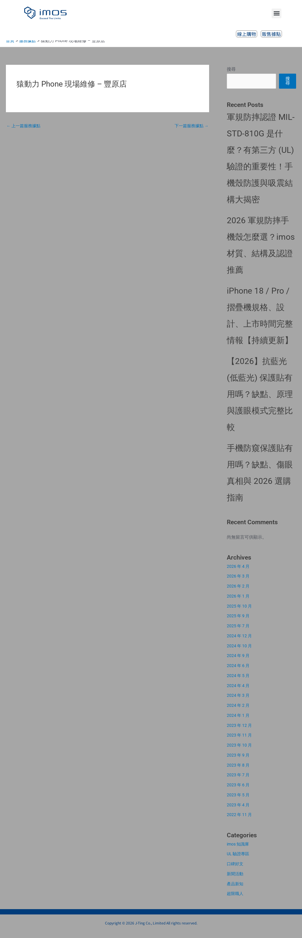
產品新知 (235, 890)
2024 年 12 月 (240, 642)
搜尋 (231, 75)
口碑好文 (235, 870)
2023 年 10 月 (240, 751)
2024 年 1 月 (239, 721)
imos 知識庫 (239, 850)
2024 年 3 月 (239, 701)
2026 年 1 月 (239, 602)
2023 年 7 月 (239, 781)
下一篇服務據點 (190, 132)
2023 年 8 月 (239, 771)
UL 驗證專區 (239, 860)
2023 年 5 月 (239, 801)
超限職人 (235, 900)
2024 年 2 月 (239, 711)
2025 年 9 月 (239, 622)
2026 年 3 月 (239, 582)
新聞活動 (235, 880)
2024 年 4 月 (239, 692)
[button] (276, 13)
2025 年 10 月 (240, 612)
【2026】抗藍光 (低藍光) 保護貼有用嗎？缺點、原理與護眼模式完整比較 (260, 401)
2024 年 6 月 (239, 672)
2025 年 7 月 (239, 632)
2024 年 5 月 (239, 682)
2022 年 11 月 (240, 821)
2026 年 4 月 (239, 572)
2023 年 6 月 (239, 791)
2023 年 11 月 (240, 741)
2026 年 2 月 (239, 592)
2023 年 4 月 (239, 811)
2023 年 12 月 (240, 731)
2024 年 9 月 (239, 662)
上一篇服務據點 (24, 132)
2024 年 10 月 (240, 652)
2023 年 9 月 (239, 761)
